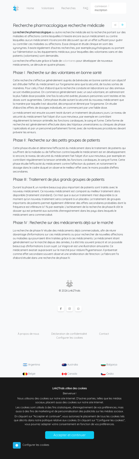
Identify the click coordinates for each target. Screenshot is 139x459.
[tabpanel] (69, 412)
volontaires (69, 60)
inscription (101, 10)
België (29, 373)
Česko (107, 373)
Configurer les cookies (69, 337)
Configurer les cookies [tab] (35, 444)
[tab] (17, 445)
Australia (70, 364)
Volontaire (47, 8)
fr (123, 25)
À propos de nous (28, 333)
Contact (104, 333)
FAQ (85, 8)
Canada (69, 373)
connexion (101, 6)
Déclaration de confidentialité (69, 333)
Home (30, 8)
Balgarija (109, 364)
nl (115, 25)
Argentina (31, 364)
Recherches (68, 8)
